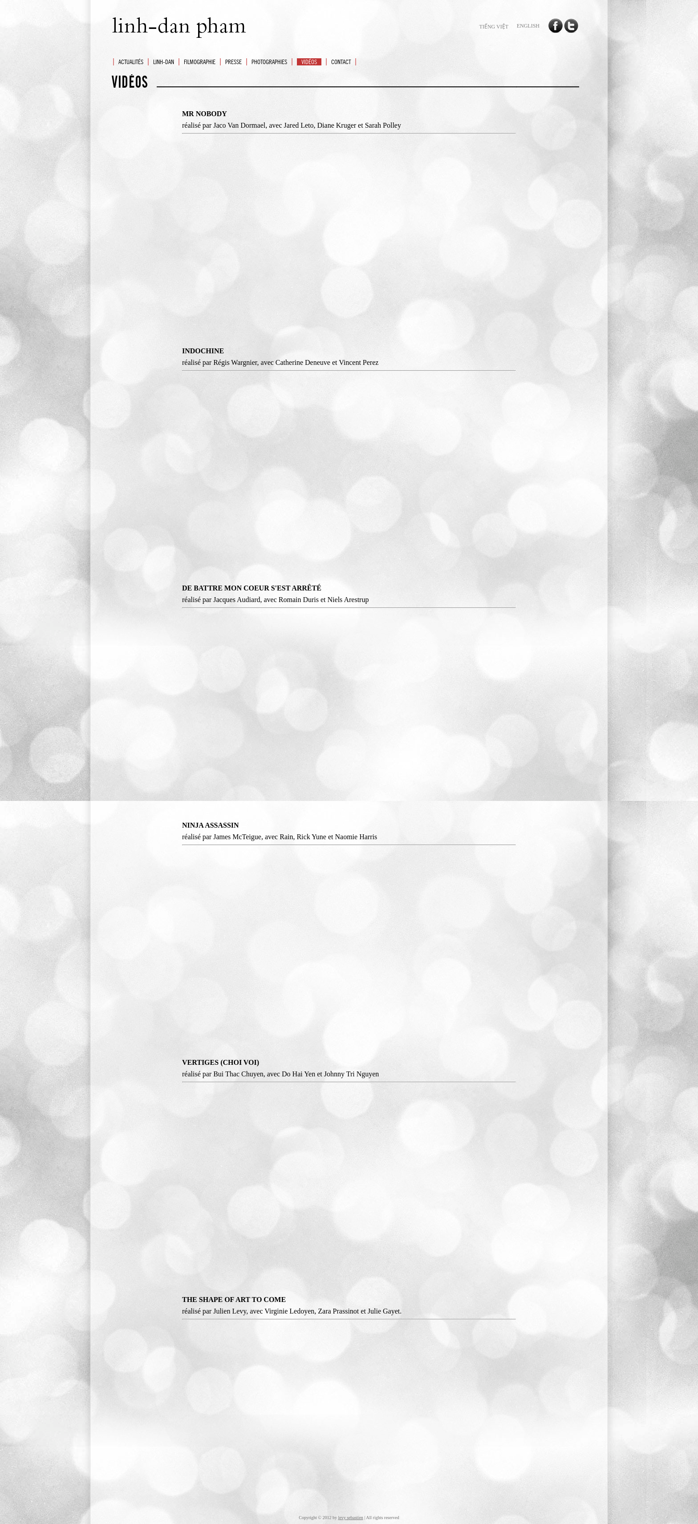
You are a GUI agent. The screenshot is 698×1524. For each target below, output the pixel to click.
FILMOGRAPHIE (199, 61)
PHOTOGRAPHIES (269, 61)
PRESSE (233, 61)
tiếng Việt (493, 27)
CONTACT (341, 61)
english (528, 26)
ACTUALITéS (130, 61)
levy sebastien (350, 1517)
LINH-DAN (163, 61)
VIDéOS (309, 61)
